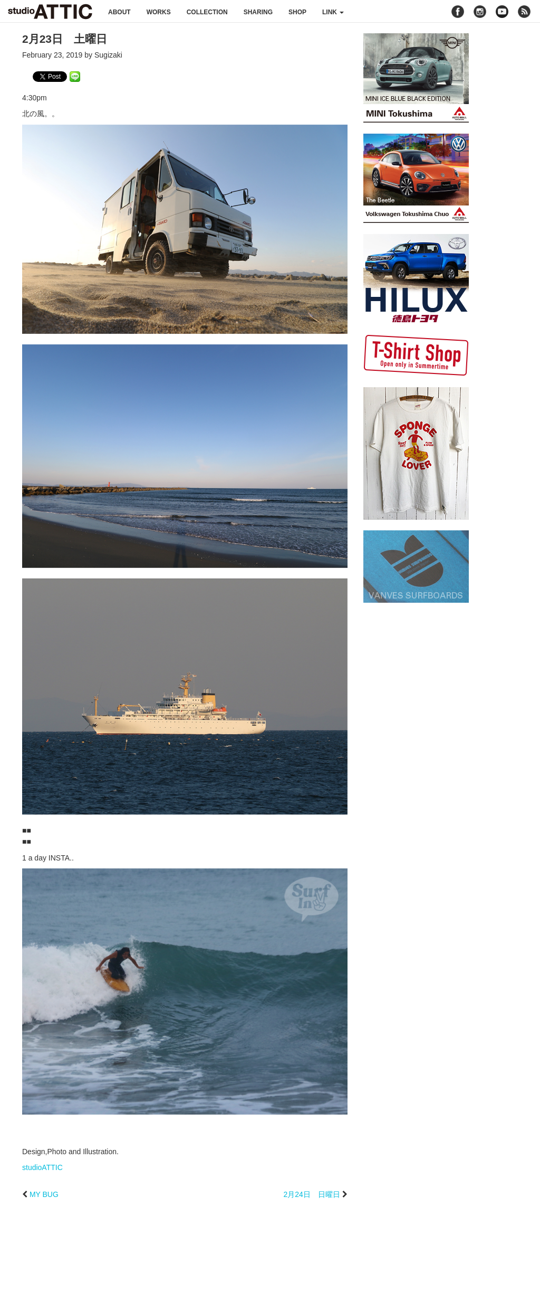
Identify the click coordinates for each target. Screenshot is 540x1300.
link (333, 12)
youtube (502, 11)
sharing (258, 12)
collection (207, 12)
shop (297, 12)
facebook (457, 11)
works (159, 12)
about (119, 12)
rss (525, 11)
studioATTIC (42, 1167)
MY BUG (44, 1194)
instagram (480, 11)
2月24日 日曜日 (311, 1194)
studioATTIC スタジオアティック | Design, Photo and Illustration (50, 11)
